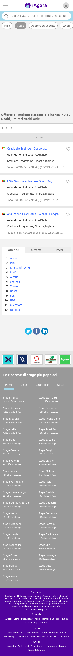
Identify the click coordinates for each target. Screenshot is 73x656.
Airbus (14, 277)
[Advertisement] (36, 71)
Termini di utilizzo (50, 618)
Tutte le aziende (31, 632)
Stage (20, 25)
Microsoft (16, 305)
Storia (16, 618)
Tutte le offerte (14, 632)
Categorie (42, 384)
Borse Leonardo (37, 636)
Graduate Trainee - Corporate (27, 148)
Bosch (14, 291)
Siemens (15, 281)
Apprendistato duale (43, 25)
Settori (61, 384)
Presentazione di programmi (44, 646)
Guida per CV (22, 636)
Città (24, 384)
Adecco (14, 258)
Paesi (8, 384)
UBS (12, 300)
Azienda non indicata (20, 154)
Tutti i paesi (23, 646)
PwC (13, 272)
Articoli (8, 618)
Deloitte (15, 309)
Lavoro (44, 632)
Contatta (43, 622)
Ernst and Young (20, 267)
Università (11, 646)
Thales (14, 286)
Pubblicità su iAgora (30, 618)
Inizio (7, 25)
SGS (12, 295)
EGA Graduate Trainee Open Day (29, 181)
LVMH (13, 263)
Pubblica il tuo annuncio (58, 636)
